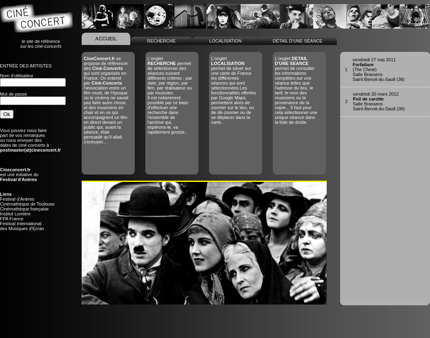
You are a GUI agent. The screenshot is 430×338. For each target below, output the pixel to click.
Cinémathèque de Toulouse (27, 203)
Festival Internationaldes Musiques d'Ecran (22, 226)
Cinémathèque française (24, 208)
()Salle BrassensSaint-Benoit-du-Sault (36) (379, 69)
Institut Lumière (15, 213)
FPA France (11, 218)
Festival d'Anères (17, 199)
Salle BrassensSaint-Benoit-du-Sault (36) (379, 101)
